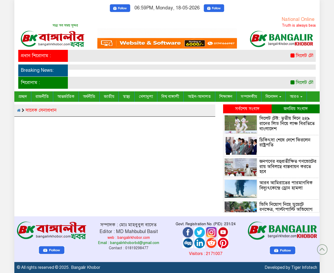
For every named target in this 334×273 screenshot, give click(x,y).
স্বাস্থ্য (126, 96)
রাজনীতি (42, 96)
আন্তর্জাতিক (65, 96)
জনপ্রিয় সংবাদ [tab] (296, 108)
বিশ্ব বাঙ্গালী (170, 96)
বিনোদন (273, 96)
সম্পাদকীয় (249, 96)
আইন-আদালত (199, 96)
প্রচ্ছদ (23, 96)
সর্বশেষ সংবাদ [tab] (247, 108)
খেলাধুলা (146, 96)
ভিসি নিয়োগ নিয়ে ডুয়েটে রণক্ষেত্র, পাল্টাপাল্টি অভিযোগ (286, 206)
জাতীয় (109, 96)
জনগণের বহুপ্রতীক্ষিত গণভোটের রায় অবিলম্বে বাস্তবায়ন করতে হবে (288, 166)
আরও (296, 96)
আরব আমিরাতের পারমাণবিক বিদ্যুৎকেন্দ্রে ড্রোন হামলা (286, 185)
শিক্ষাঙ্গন (225, 96)
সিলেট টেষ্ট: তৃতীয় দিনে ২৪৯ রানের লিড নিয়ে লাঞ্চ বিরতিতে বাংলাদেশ (287, 123)
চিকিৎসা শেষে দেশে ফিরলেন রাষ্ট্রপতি (285, 142)
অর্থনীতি (89, 96)
